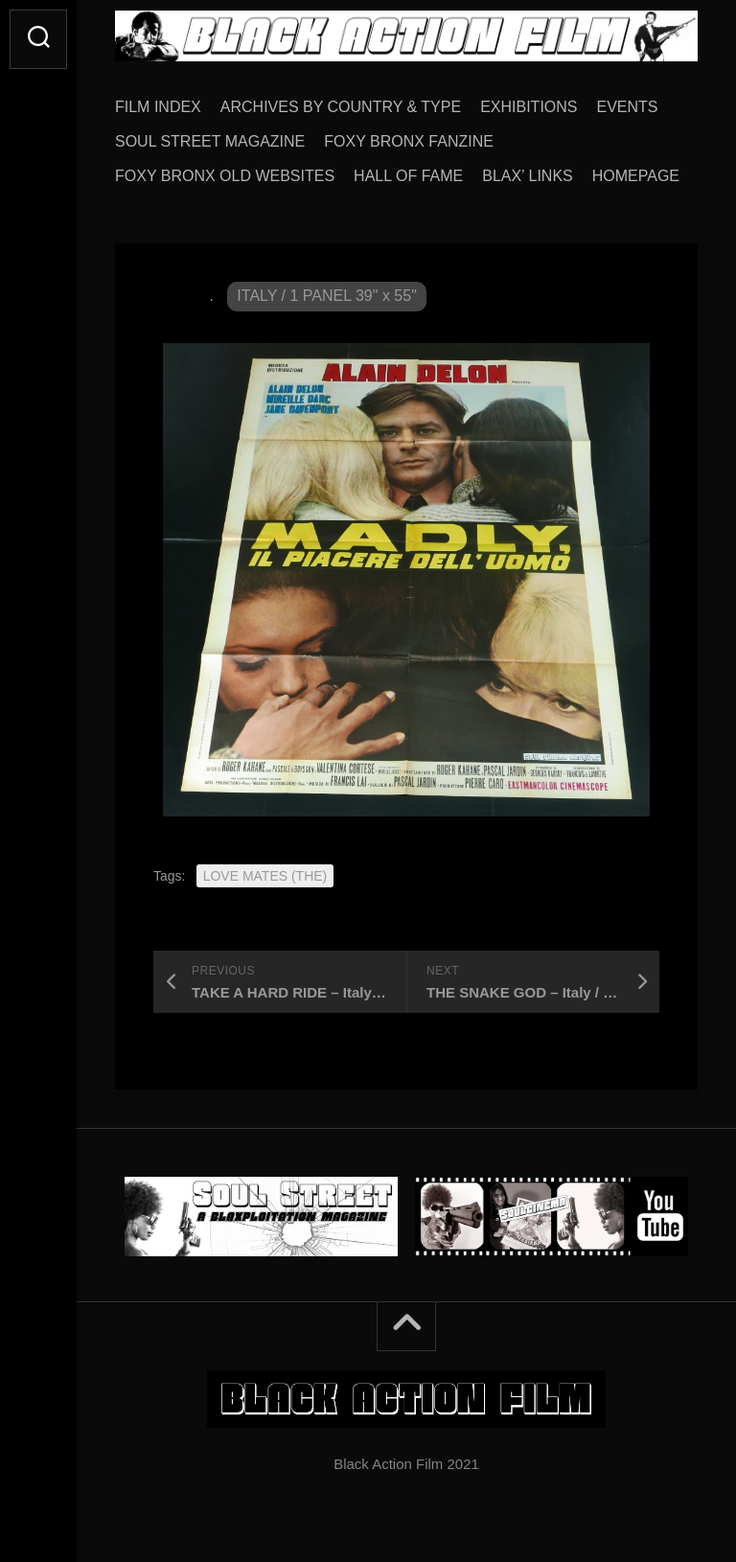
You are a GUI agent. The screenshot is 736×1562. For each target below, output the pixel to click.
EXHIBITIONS (528, 107)
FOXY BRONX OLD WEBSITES (224, 176)
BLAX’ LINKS (527, 176)
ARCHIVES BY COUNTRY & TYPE (340, 107)
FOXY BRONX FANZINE (409, 141)
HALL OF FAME (408, 176)
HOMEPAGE (635, 176)
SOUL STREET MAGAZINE (210, 141)
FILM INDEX (158, 107)
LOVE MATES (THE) (265, 876)
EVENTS (627, 107)
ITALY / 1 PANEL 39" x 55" (326, 295)
